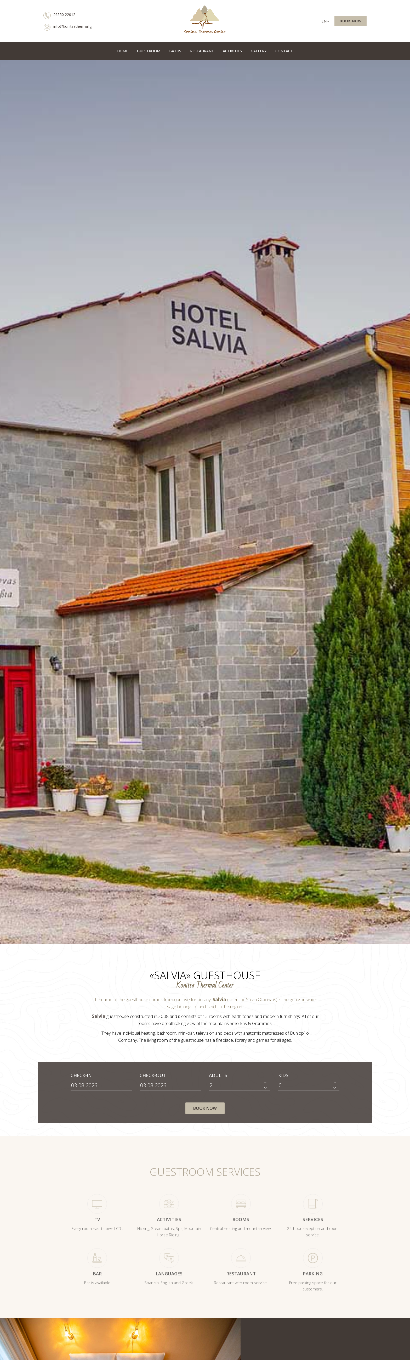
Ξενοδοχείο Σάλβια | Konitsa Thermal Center (204, 21)
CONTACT (284, 50)
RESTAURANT (202, 50)
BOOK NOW (350, 20)
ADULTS (218, 1075)
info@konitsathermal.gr (68, 28)
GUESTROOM (148, 50)
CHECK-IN (81, 1075)
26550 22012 (59, 16)
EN (325, 21)
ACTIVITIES (232, 50)
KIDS (283, 1075)
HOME (122, 50)
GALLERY (258, 50)
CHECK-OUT (153, 1075)
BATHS (175, 50)
